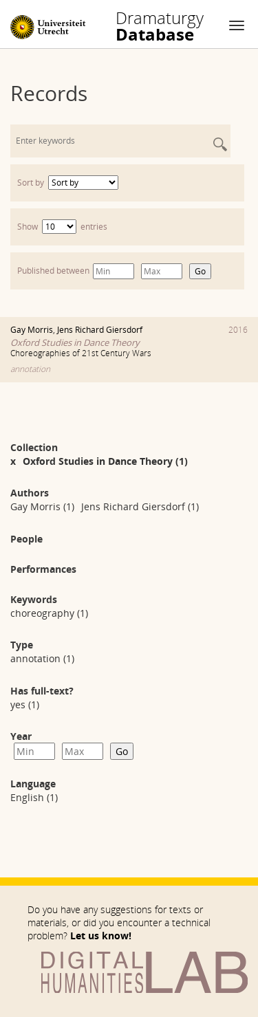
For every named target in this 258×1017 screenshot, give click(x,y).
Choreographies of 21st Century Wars (80, 353)
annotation (30, 369)
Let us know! (100, 935)
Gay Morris (31, 330)
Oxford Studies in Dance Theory (75, 342)
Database (160, 26)
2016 (238, 330)
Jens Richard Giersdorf (99, 330)
